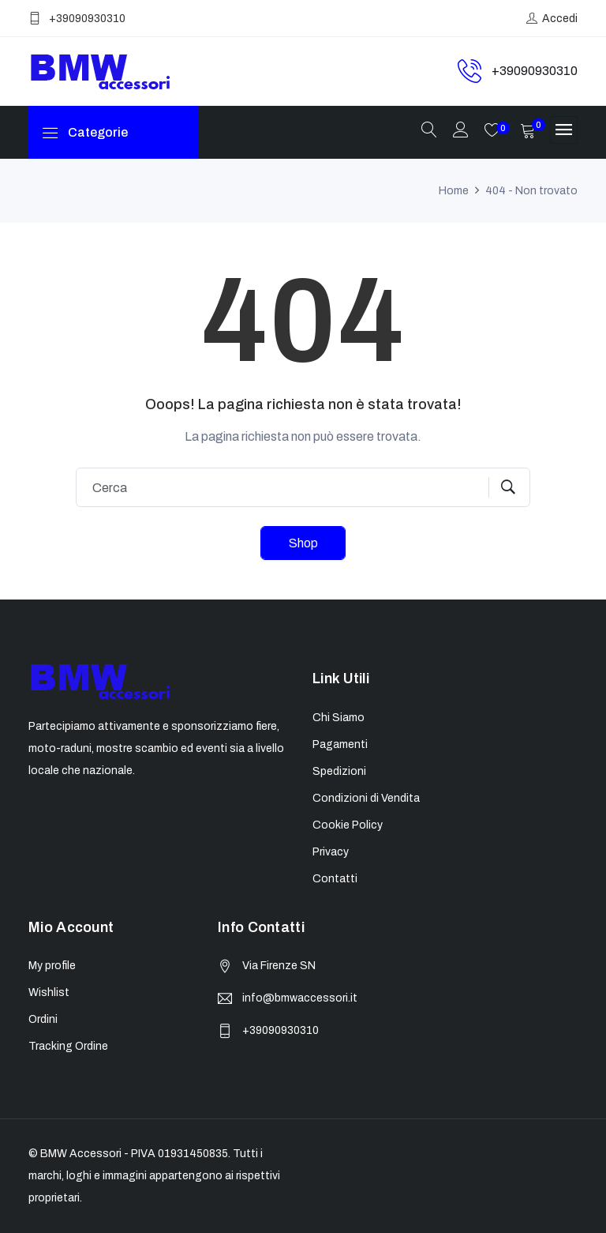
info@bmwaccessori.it (299, 998)
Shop (303, 543)
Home (454, 191)
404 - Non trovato (531, 191)
